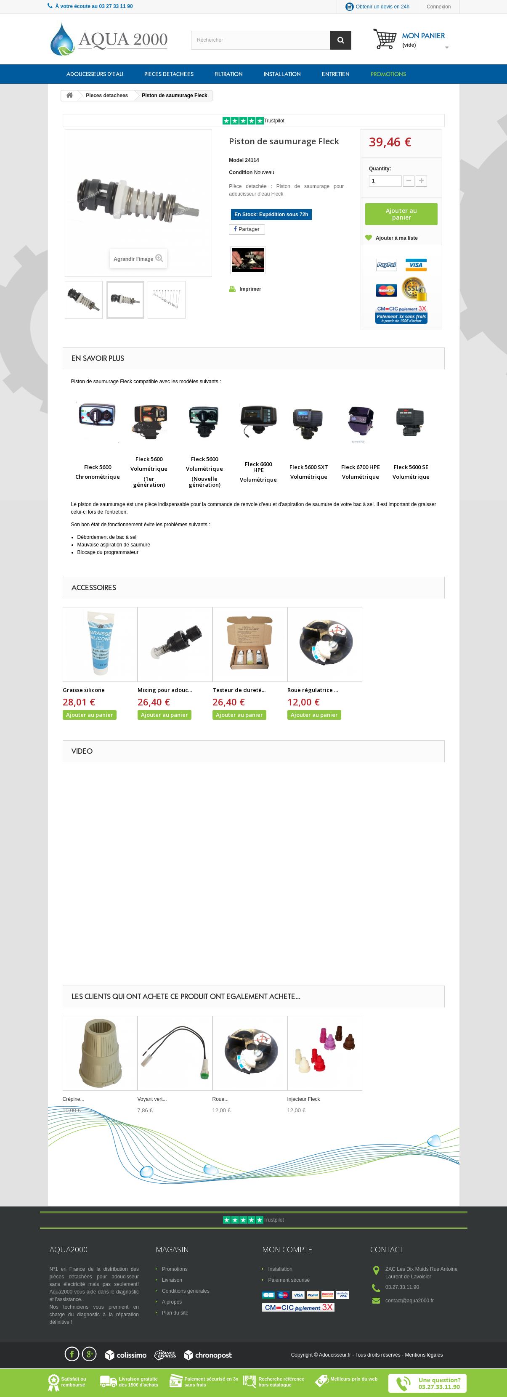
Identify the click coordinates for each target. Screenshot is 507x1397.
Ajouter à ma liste (397, 238)
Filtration (229, 74)
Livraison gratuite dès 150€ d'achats (139, 1381)
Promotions (388, 74)
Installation (282, 74)
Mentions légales (424, 1355)
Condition (240, 172)
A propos (172, 1302)
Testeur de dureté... (238, 690)
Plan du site (175, 1313)
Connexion (439, 7)
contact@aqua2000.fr (409, 1301)
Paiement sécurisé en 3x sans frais (212, 1381)
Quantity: (380, 169)
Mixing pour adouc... (165, 690)
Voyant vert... (152, 1099)
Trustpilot (274, 121)
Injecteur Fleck (303, 1099)
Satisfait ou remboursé (73, 1381)
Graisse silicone (84, 690)
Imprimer (250, 289)
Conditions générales (186, 1291)
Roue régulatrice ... (312, 690)
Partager (246, 229)
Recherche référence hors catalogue (282, 1381)
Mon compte (287, 1249)
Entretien (336, 74)
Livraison (172, 1280)
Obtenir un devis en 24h (382, 7)
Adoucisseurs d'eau (94, 74)
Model (236, 160)
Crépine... (74, 1099)
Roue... (220, 1099)
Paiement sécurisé (289, 1280)
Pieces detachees (169, 74)
